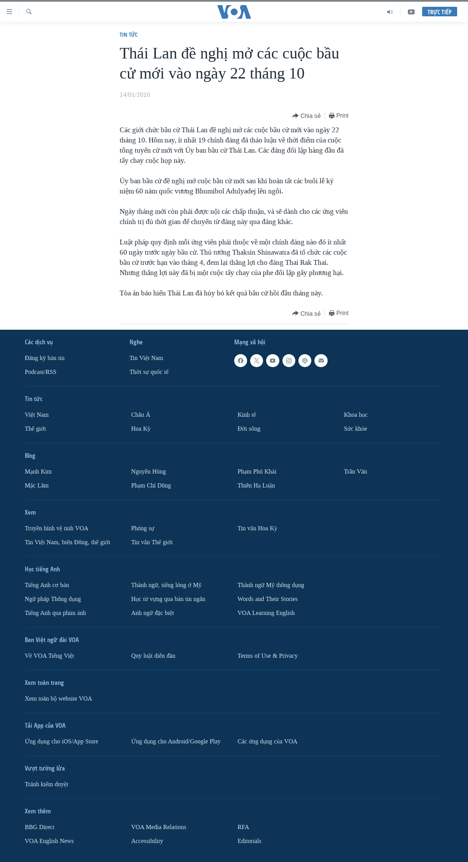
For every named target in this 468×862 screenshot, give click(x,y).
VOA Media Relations (158, 827)
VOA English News (49, 841)
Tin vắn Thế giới (152, 542)
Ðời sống (249, 429)
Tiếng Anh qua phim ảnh (55, 613)
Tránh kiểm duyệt (46, 784)
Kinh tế (247, 415)
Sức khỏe (355, 429)
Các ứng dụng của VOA (267, 741)
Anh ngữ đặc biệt (152, 613)
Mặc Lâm (37, 485)
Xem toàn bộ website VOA (58, 699)
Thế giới (35, 429)
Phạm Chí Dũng (151, 485)
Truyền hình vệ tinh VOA (56, 528)
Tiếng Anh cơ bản (47, 585)
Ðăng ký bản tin (45, 358)
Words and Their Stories (268, 599)
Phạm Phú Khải (257, 472)
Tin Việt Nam (146, 358)
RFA (243, 827)
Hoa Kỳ (141, 429)
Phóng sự (142, 528)
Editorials (249, 841)
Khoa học (356, 415)
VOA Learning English (266, 613)
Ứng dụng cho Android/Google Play (176, 741)
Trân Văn (355, 472)
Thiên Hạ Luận (256, 485)
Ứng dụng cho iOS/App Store (61, 741)
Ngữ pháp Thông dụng (53, 599)
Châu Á (140, 415)
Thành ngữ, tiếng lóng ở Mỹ (166, 585)
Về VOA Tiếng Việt (49, 656)
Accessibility (147, 841)
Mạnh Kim (38, 472)
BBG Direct (39, 827)
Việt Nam (37, 415)
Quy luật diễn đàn (153, 656)
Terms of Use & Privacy (268, 656)
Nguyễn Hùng (148, 472)
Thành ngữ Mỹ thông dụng (271, 585)
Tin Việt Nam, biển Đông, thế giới (67, 542)
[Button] (306, 116)
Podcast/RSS (40, 372)
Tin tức (129, 34)
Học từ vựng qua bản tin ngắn (168, 599)
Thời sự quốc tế (149, 372)
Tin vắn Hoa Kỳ (257, 528)
